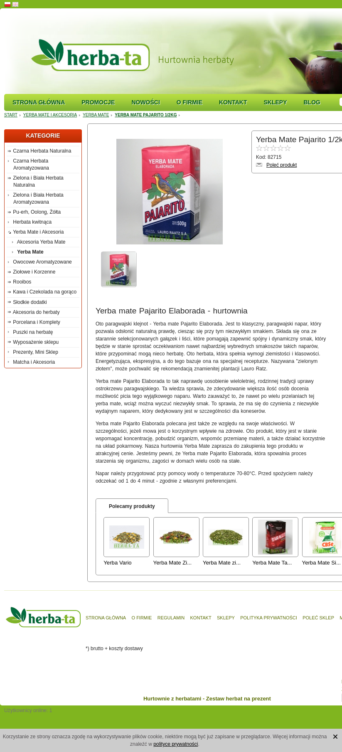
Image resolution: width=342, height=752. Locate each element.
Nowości (145, 102)
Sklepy (275, 102)
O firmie (189, 102)
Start (10, 115)
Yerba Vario (117, 563)
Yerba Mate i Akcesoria (50, 115)
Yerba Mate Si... (321, 563)
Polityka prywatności (268, 617)
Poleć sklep (318, 617)
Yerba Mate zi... (222, 563)
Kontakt (233, 102)
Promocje (98, 102)
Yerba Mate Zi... (172, 563)
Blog (311, 102)
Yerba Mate (96, 115)
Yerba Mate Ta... (272, 563)
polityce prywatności (175, 744)
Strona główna (38, 102)
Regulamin (171, 617)
